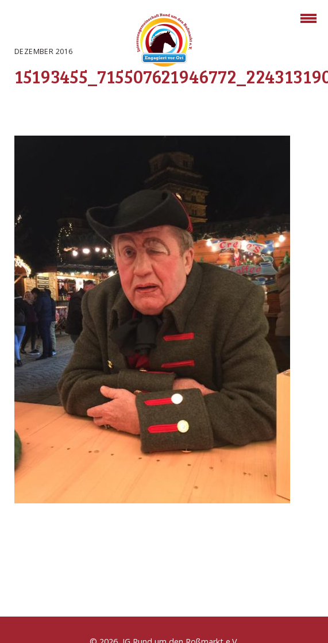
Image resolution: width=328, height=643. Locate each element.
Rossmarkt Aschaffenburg (164, 41)
